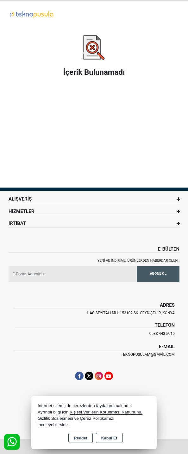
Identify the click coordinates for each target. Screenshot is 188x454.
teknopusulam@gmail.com (148, 354)
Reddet (80, 438)
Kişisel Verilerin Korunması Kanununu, (106, 412)
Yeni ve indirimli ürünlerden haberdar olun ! (138, 261)
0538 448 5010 (162, 333)
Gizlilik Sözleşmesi (55, 418)
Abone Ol (158, 274)
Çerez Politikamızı (97, 418)
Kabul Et (109, 438)
